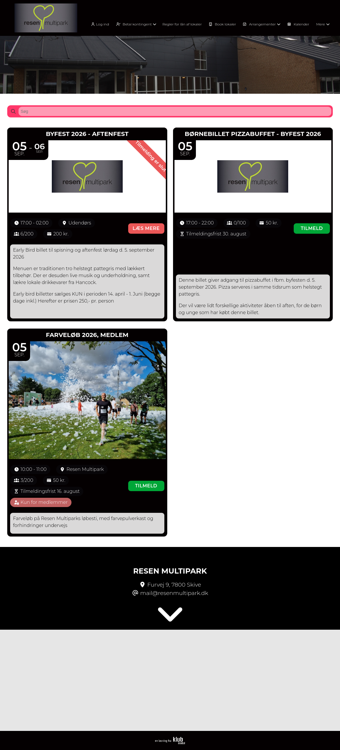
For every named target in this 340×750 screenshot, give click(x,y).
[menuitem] (101, 24)
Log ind (99, 24)
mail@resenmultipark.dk (174, 592)
